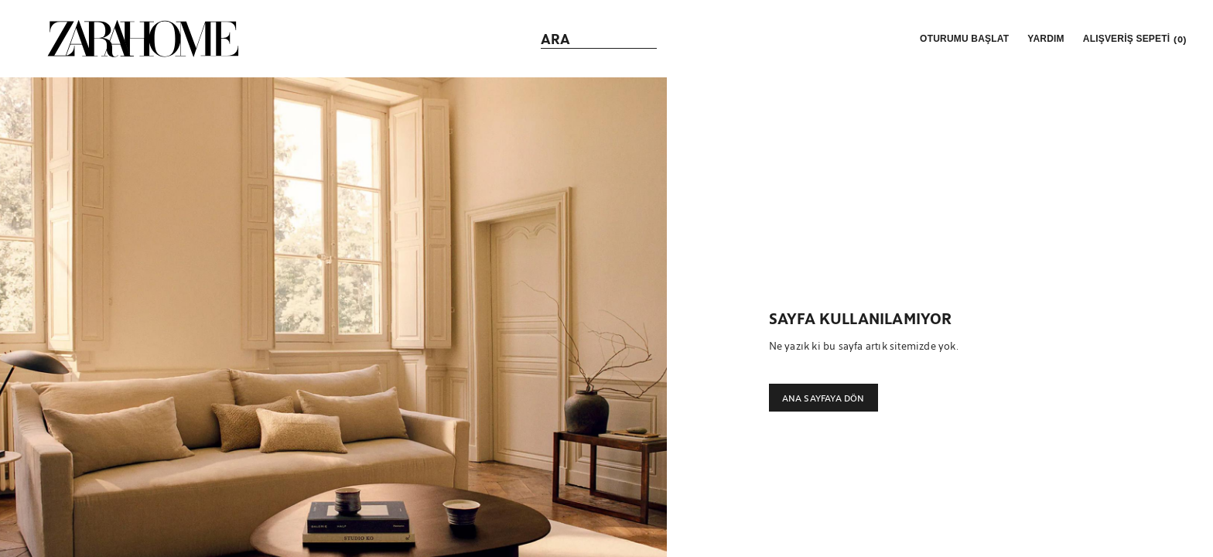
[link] (143, 38)
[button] (963, 38)
